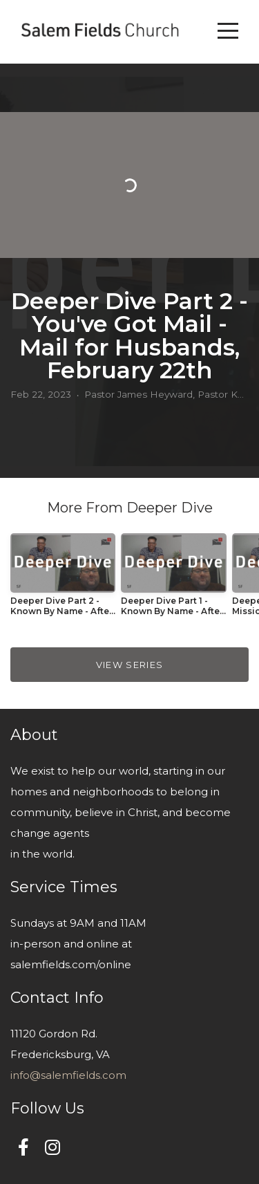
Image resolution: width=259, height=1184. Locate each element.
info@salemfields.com (68, 1075)
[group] (62, 580)
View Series (129, 664)
